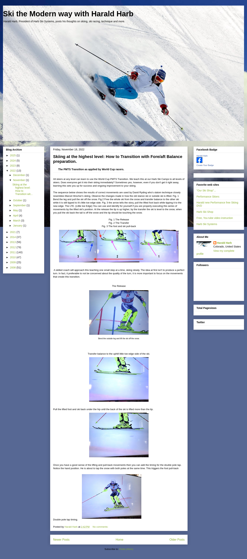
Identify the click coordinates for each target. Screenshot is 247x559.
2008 (13, 267)
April (16, 215)
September (19, 205)
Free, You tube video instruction (214, 217)
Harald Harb (201, 156)
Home (120, 539)
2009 (13, 262)
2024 (13, 160)
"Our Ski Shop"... (206, 190)
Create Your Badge (205, 165)
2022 (13, 170)
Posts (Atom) (126, 549)
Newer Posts (61, 539)
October (18, 200)
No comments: (101, 526)
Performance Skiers (207, 196)
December (19, 175)
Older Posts (177, 539)
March (17, 220)
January (18, 225)
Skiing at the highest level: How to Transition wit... (22, 189)
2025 (13, 155)
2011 (13, 252)
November (19, 180)
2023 (13, 165)
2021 (13, 232)
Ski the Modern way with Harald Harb (68, 14)
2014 (13, 237)
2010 (13, 257)
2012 (13, 247)
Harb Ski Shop (204, 211)
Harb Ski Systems (206, 224)
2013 (13, 242)
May (16, 210)
